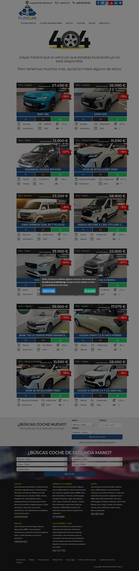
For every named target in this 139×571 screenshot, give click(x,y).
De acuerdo (90, 291)
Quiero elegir (49, 291)
